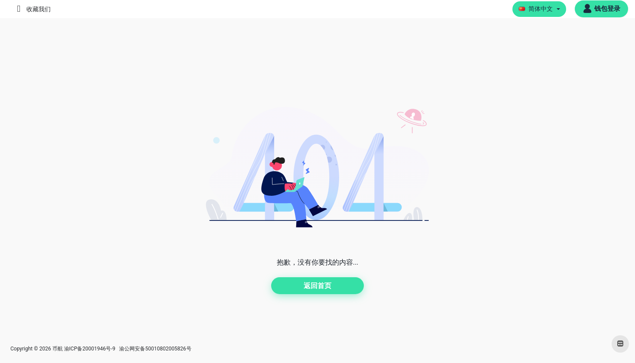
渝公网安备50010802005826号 (154, 349)
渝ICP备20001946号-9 (90, 349)
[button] (539, 9)
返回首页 (317, 286)
